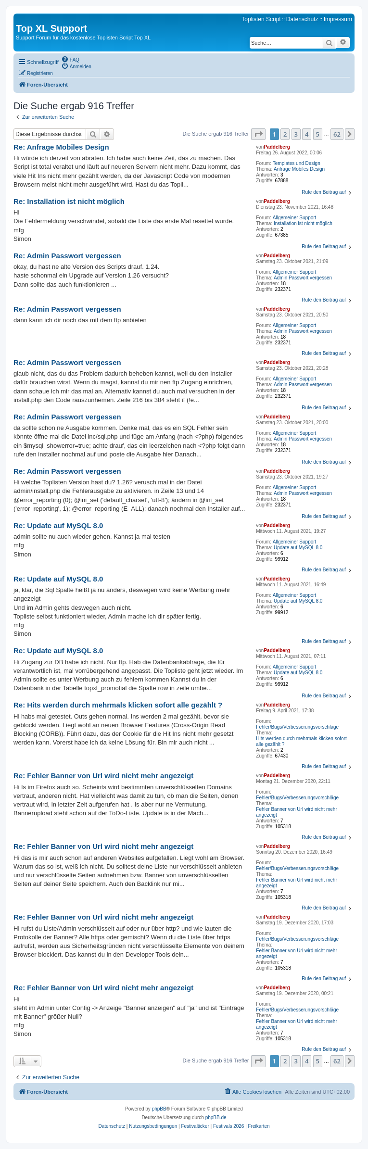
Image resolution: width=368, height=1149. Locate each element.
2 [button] (285, 134)
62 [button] (337, 134)
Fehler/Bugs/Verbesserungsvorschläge (297, 727)
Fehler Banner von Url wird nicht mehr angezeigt (296, 812)
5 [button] (317, 134)
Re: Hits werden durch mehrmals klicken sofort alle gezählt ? (117, 705)
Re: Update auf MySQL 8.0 (58, 525)
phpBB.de (216, 1117)
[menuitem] (70, 59)
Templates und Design (296, 163)
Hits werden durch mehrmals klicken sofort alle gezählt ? (301, 741)
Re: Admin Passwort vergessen (67, 256)
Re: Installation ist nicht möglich (69, 201)
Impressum (338, 19)
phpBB (159, 1108)
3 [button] (296, 134)
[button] (258, 134)
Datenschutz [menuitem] (302, 19)
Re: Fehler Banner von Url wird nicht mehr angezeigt (103, 775)
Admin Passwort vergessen (303, 277)
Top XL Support (51, 28)
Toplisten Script (260, 19)
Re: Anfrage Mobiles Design (61, 147)
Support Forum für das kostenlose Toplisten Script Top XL (83, 37)
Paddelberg (277, 147)
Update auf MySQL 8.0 (298, 547)
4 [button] (306, 134)
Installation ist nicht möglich (303, 223)
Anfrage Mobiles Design (299, 169)
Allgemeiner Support (295, 217)
